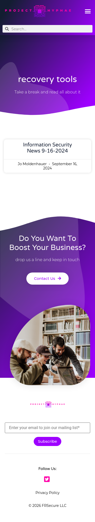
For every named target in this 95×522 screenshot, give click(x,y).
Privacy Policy (47, 492)
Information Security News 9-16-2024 (47, 148)
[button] (88, 11)
